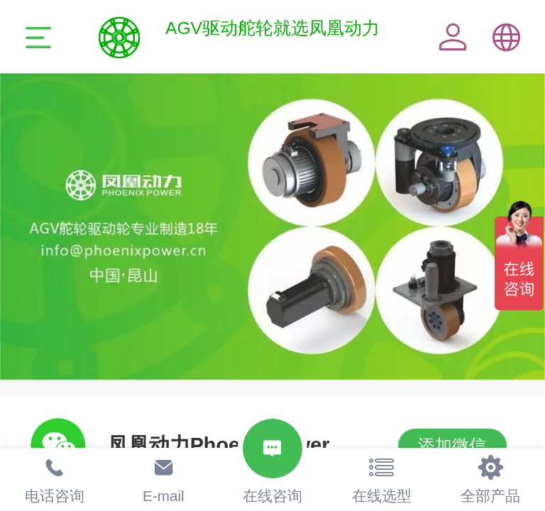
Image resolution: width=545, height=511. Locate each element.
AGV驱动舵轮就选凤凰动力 (272, 28)
